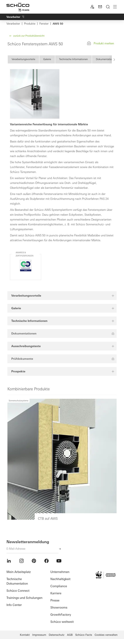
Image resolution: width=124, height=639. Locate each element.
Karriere (55, 593)
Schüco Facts (83, 634)
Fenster (44, 23)
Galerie (47, 59)
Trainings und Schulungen (24, 598)
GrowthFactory (60, 614)
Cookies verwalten (106, 634)
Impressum (39, 634)
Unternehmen (59, 572)
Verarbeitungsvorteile (23, 59)
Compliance (58, 586)
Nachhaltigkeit (60, 579)
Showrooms (58, 607)
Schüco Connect (17, 591)
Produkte (29, 23)
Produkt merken (104, 43)
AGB (70, 634)
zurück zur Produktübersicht (28, 35)
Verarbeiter (13, 23)
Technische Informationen (73, 59)
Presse (54, 600)
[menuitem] (8, 560)
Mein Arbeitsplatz (18, 572)
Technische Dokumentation (17, 581)
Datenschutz (56, 634)
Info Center (14, 605)
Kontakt (25, 634)
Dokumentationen (106, 59)
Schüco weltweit (62, 622)
